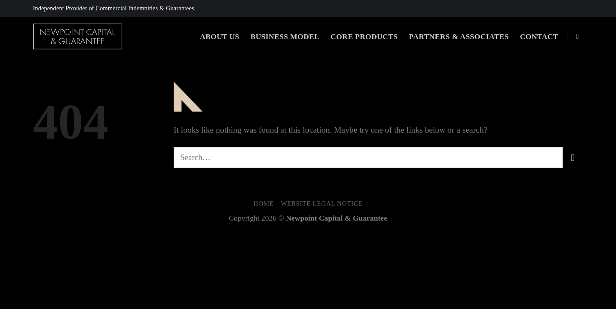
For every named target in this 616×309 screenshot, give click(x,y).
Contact (539, 36)
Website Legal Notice (321, 203)
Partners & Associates (459, 36)
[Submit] (573, 157)
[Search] (579, 36)
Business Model (285, 36)
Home (264, 203)
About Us (219, 36)
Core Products (364, 36)
